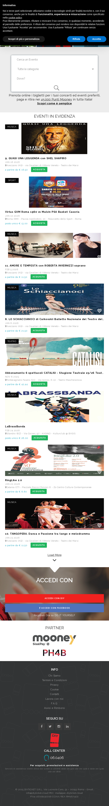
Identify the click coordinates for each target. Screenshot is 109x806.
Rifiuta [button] (76, 39)
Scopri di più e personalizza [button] (23, 39)
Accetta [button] (96, 39)
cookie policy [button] (15, 17)
